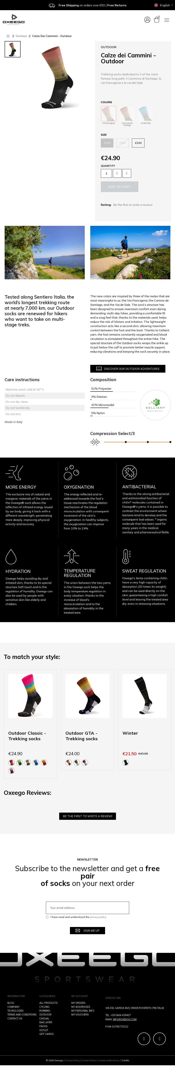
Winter (130, 733)
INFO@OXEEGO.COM (125, 1019)
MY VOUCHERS (80, 1014)
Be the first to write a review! (132, 205)
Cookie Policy (89, 1061)
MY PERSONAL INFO (82, 1010)
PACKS (43, 1026)
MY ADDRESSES (80, 1006)
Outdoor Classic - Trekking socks (27, 735)
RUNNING (44, 1010)
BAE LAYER (45, 1022)
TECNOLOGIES (15, 1010)
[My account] (147, 20)
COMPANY (13, 1006)
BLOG (10, 1003)
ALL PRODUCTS (48, 1003)
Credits (125, 1061)
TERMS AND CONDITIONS (21, 1014)
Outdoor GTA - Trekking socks (81, 735)
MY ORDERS (78, 1003)
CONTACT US (14, 1018)
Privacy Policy (72, 1061)
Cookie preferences (109, 1061)
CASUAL (44, 1018)
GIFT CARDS (46, 1034)
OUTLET (43, 1030)
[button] (119, 186)
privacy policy (98, 917)
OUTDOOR (45, 1014)
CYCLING (44, 1006)
